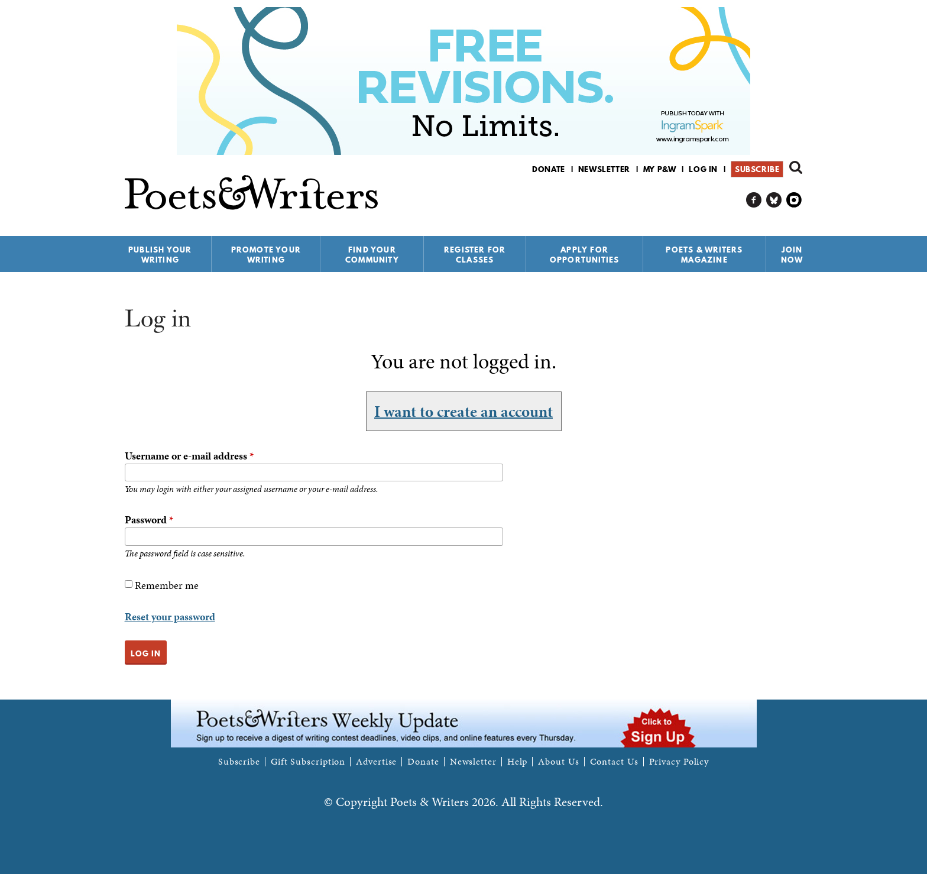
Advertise (376, 761)
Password (149, 519)
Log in (703, 169)
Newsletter (604, 169)
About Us (558, 761)
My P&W (659, 169)
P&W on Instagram (794, 200)
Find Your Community (372, 254)
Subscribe (757, 169)
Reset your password (170, 616)
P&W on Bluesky (774, 200)
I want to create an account (463, 411)
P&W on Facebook (754, 200)
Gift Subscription (308, 761)
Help (517, 761)
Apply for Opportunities (585, 254)
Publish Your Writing (160, 254)
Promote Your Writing (266, 254)
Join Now (792, 254)
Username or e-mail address (189, 455)
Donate (548, 169)
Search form (795, 167)
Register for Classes (474, 254)
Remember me (167, 585)
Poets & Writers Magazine (704, 254)
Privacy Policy (679, 761)
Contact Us (614, 761)
